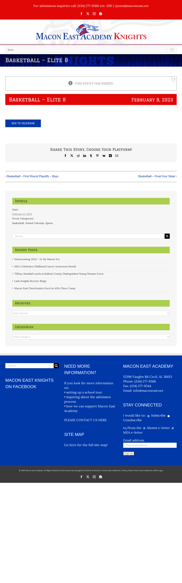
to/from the (132, 428)
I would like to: (134, 415)
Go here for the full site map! (86, 445)
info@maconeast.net (148, 390)
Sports (49, 223)
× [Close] (174, 78)
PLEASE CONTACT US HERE (85, 420)
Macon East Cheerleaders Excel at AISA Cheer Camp (44, 288)
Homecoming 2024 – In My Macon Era (37, 259)
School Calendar (34, 223)
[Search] (167, 236)
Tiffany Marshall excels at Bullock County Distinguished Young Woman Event (58, 273)
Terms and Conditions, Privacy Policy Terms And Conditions (127, 470)
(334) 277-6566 (145, 381)
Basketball (18, 223)
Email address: (134, 440)
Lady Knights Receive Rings (30, 281)
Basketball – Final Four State (156, 176)
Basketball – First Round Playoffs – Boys (32, 176)
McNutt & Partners (93, 470)
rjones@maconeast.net (132, 6)
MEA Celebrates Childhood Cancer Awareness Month (45, 266)
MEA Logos (158, 470)
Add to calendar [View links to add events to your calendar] (23, 123)
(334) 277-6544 (140, 386)
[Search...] (88, 236)
